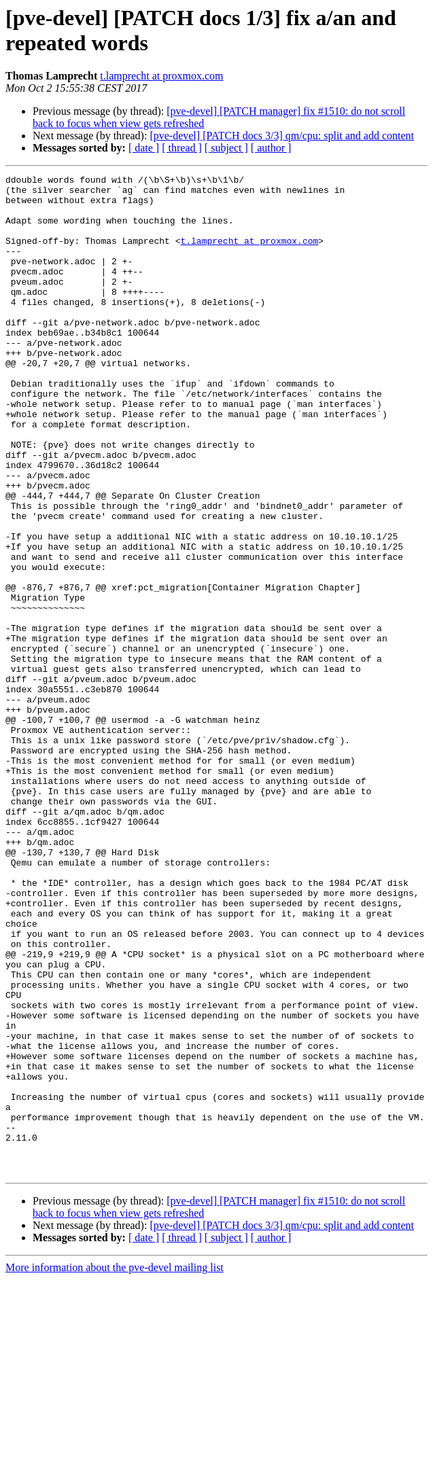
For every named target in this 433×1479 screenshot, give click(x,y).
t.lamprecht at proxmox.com (161, 76)
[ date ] (143, 148)
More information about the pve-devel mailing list (114, 1467)
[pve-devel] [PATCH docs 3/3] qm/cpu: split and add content (282, 135)
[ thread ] (182, 148)
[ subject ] (226, 148)
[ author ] (271, 148)
